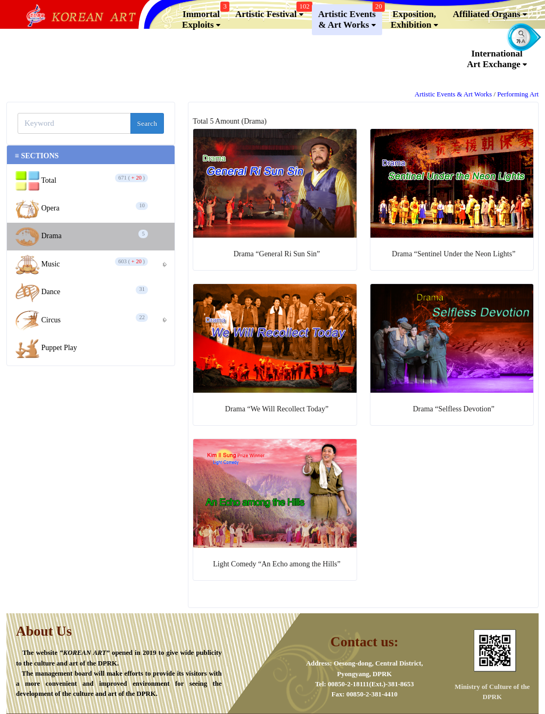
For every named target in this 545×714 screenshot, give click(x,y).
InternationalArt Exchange (497, 59)
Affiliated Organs (490, 14)
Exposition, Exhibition (414, 19)
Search (147, 123)
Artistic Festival (272, 12)
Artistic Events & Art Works (350, 17)
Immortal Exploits (204, 17)
